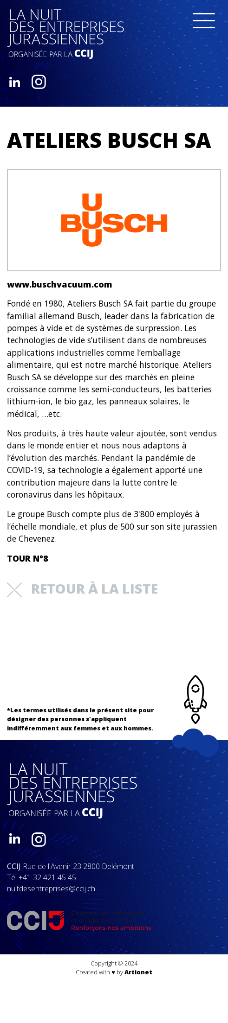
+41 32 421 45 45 (47, 877)
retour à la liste (82, 588)
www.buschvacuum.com (59, 284)
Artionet (138, 972)
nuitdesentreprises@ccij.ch (51, 888)
